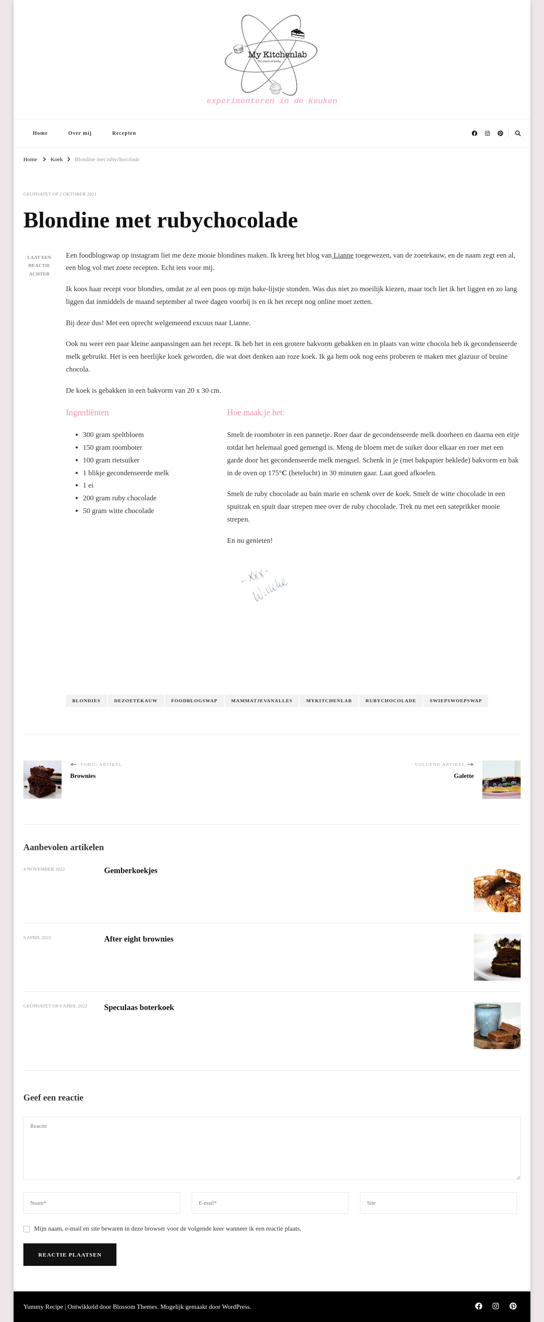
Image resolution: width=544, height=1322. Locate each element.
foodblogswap (194, 700)
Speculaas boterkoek (139, 1007)
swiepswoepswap (456, 700)
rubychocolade (391, 700)
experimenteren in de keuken (272, 101)
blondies (86, 700)
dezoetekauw (136, 700)
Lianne (343, 255)
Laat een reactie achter (39, 266)
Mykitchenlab (329, 700)
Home (40, 133)
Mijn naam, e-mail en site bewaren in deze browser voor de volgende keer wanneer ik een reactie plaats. (167, 1228)
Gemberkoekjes (131, 870)
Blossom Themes (135, 1306)
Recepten (124, 133)
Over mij (80, 133)
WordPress (235, 1306)
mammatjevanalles (262, 700)
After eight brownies (139, 938)
